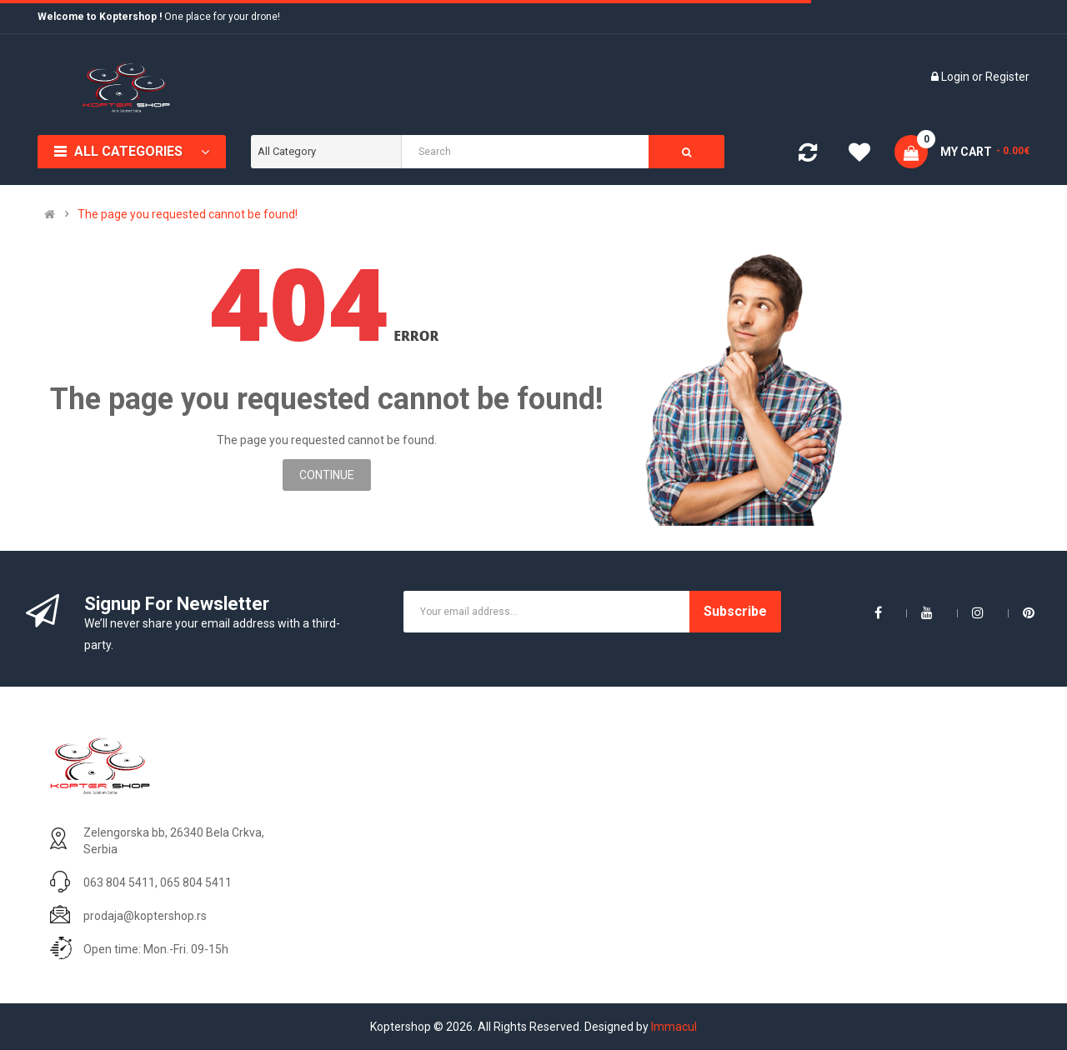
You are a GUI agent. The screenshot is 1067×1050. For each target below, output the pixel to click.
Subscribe (735, 611)
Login (956, 76)
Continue (326, 475)
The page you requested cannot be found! (188, 214)
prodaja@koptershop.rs (145, 915)
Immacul (674, 1026)
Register (1007, 76)
